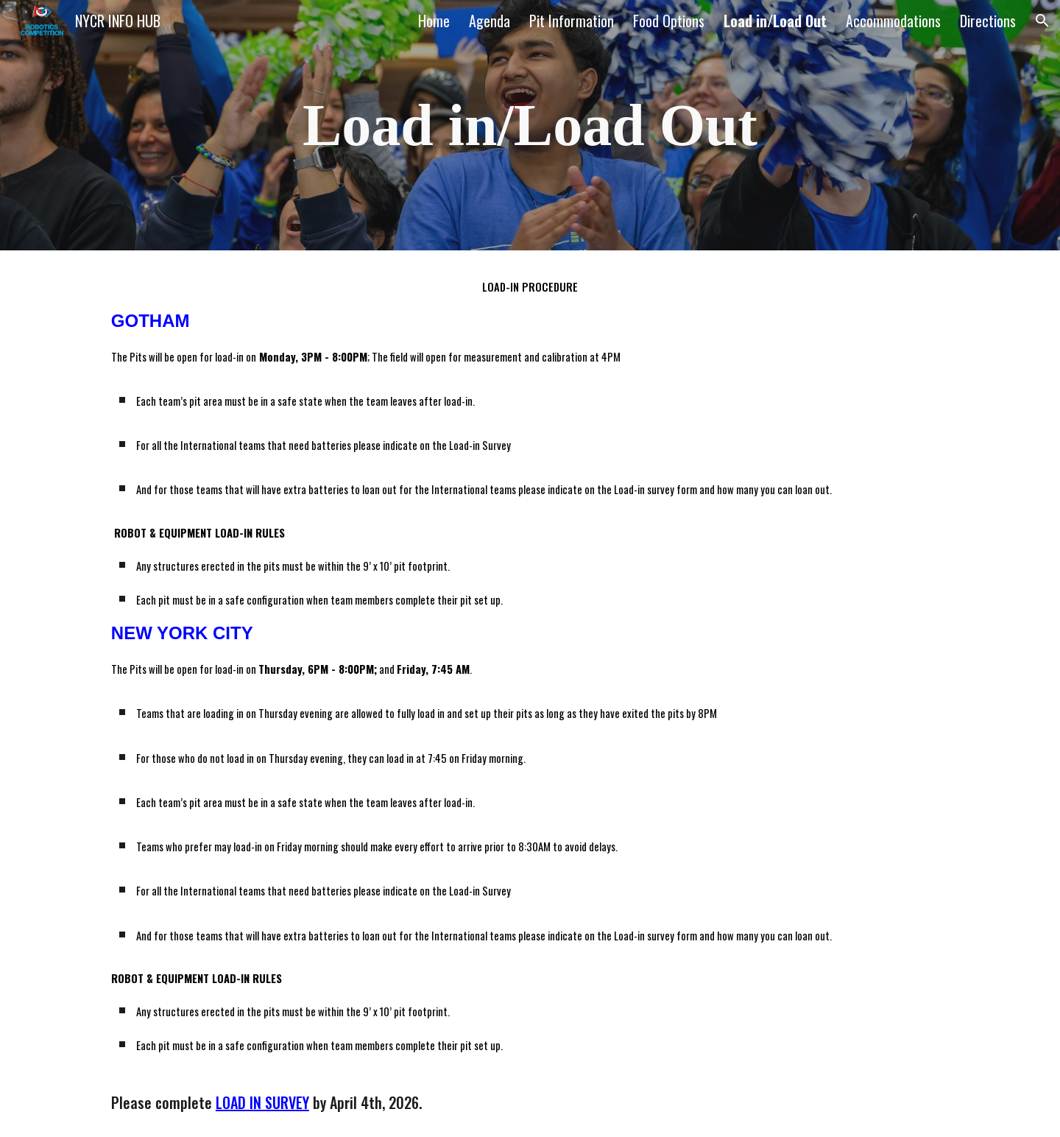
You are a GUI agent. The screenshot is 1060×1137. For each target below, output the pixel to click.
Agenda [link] (489, 21)
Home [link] (434, 21)
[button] (1042, 20)
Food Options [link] (668, 21)
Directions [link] (988, 21)
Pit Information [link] (571, 21)
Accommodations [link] (893, 21)
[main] (530, 125)
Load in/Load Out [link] (775, 21)
